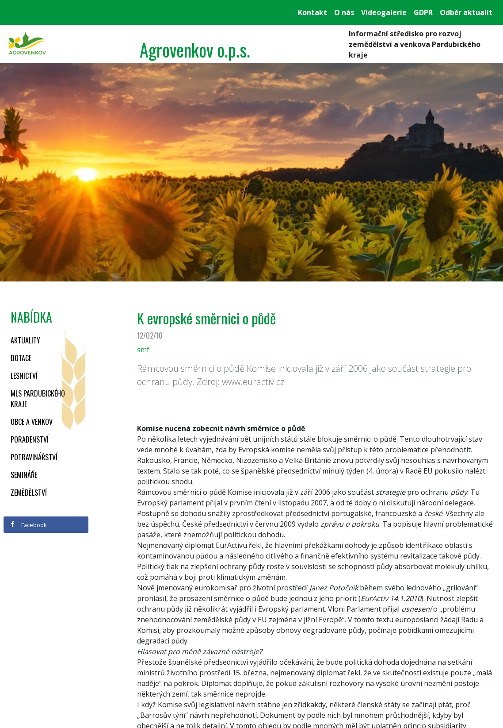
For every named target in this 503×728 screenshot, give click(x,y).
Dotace (21, 358)
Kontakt (312, 12)
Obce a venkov (32, 421)
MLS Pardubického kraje (38, 398)
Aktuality (25, 340)
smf (143, 349)
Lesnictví (24, 375)
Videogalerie (384, 12)
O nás (344, 12)
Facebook (28, 525)
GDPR (423, 12)
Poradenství (30, 439)
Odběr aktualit (466, 12)
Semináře (24, 475)
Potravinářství (34, 457)
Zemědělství (29, 492)
